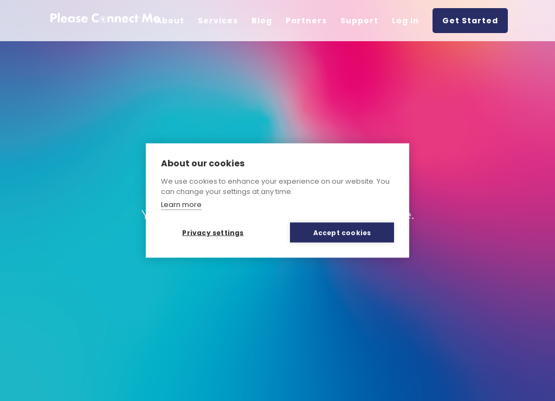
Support (359, 20)
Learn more (181, 204)
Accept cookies (342, 232)
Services (218, 20)
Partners (306, 20)
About (170, 20)
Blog (261, 20)
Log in (405, 20)
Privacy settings (212, 232)
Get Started (470, 20)
